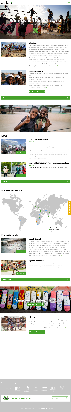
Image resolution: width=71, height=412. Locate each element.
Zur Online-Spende (37, 92)
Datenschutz (28, 408)
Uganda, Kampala (36, 260)
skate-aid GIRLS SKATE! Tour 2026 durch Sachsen (49, 163)
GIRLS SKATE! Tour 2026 (38, 139)
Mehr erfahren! (35, 304)
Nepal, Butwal (35, 239)
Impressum (21, 408)
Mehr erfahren (37, 332)
